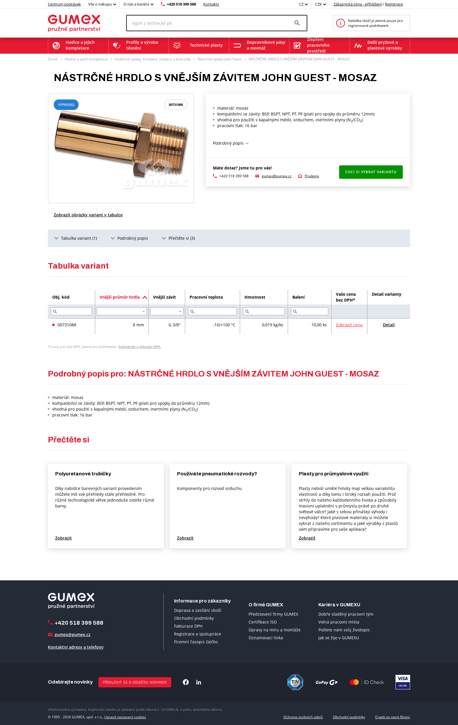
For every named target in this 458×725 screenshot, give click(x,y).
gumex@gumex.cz (277, 176)
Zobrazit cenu (349, 325)
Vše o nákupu (100, 4)
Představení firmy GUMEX (273, 614)
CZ (301, 4)
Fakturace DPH (188, 626)
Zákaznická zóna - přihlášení (358, 4)
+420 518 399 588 (181, 4)
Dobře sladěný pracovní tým (345, 614)
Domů (53, 59)
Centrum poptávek (64, 4)
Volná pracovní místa (338, 622)
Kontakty (211, 4)
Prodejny (312, 176)
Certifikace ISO (263, 622)
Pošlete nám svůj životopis (344, 630)
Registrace (394, 4)
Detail (389, 325)
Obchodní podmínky (194, 618)
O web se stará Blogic (392, 717)
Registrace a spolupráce (197, 634)
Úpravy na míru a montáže (275, 630)
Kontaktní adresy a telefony (76, 647)
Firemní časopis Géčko (196, 642)
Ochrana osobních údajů (303, 717)
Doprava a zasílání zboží (197, 610)
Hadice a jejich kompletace (86, 59)
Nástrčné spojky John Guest (219, 59)
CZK (318, 4)
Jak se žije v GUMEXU (338, 637)
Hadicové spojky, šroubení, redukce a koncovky (153, 59)
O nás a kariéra (136, 4)
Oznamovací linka (266, 637)
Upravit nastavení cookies (125, 717)
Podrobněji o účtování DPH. (139, 346)
